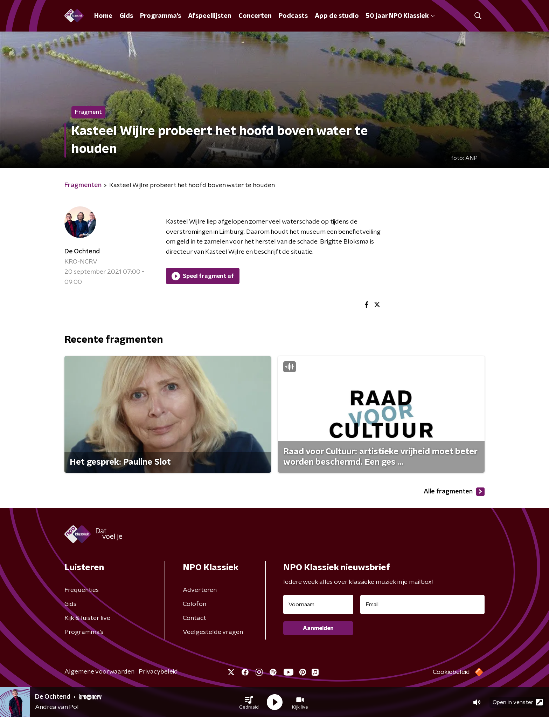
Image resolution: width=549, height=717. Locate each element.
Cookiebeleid (451, 672)
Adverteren (200, 590)
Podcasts (293, 16)
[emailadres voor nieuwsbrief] (422, 604)
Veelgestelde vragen (213, 632)
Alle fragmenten (454, 491)
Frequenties (81, 590)
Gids (126, 16)
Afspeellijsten (209, 16)
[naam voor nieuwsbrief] (318, 604)
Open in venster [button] (518, 702)
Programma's (160, 16)
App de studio (337, 16)
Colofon (194, 604)
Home (103, 16)
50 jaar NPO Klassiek (400, 16)
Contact (194, 618)
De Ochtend (82, 251)
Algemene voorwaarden (99, 672)
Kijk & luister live (87, 618)
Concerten (255, 16)
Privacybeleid (158, 672)
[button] (249, 702)
